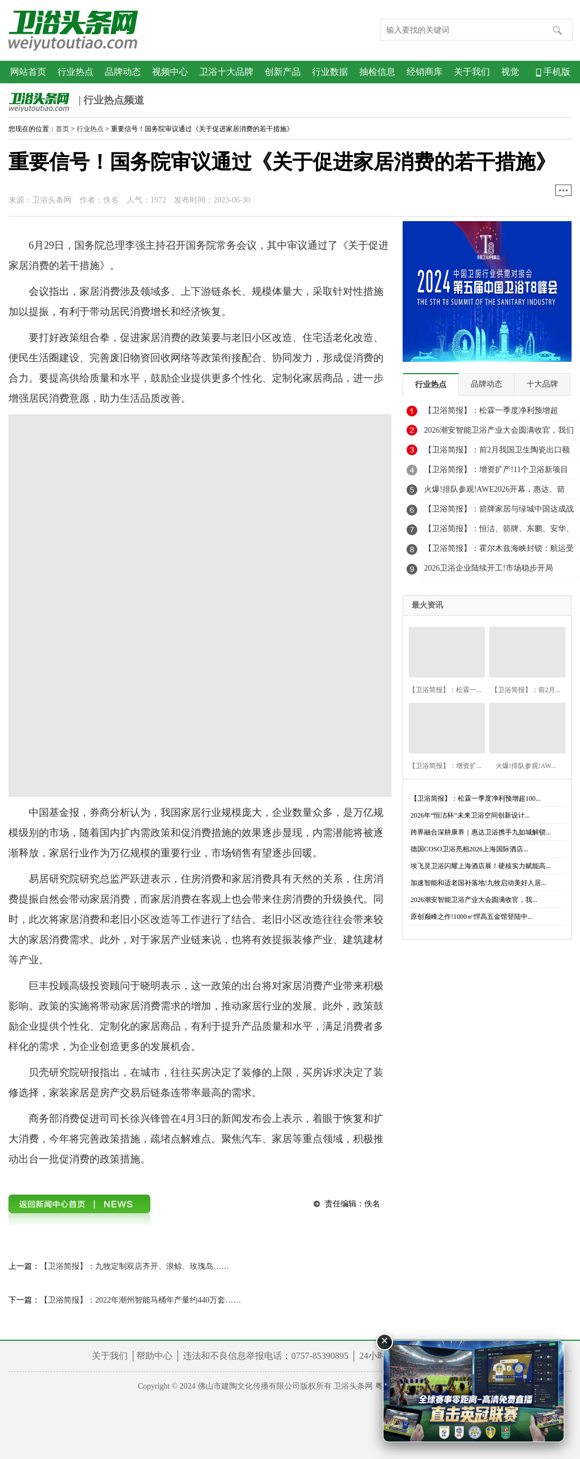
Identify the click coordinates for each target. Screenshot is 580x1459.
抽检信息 (377, 72)
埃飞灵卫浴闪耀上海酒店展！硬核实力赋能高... (481, 866)
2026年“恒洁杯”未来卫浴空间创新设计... (470, 815)
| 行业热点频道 (76, 101)
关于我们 (472, 72)
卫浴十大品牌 (226, 72)
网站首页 (28, 72)
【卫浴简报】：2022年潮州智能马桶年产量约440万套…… (140, 1300)
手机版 (553, 72)
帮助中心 (154, 1356)
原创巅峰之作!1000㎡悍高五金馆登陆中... (472, 917)
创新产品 (283, 72)
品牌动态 (123, 72)
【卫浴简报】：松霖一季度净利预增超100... (476, 798)
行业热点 (75, 72)
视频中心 (170, 72)
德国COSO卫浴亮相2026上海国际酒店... (469, 849)
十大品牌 (542, 384)
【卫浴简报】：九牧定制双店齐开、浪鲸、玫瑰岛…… (134, 1266)
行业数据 (330, 72)
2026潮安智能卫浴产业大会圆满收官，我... (474, 900)
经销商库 (425, 72)
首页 (62, 129)
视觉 (510, 72)
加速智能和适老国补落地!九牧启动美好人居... (478, 883)
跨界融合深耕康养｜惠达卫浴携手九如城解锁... (481, 832)
